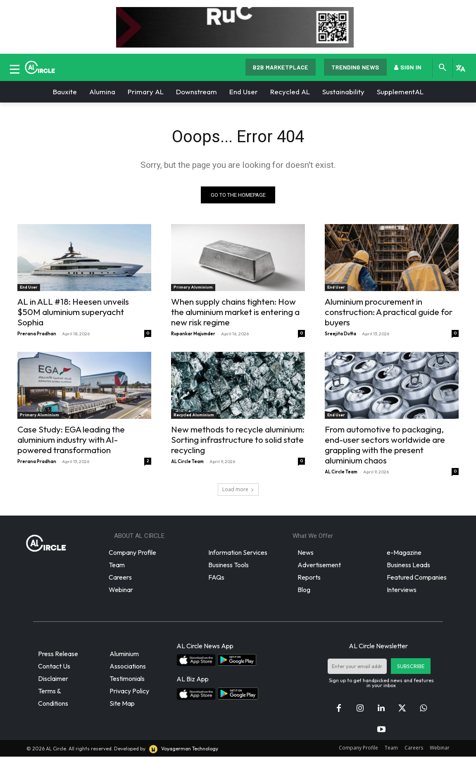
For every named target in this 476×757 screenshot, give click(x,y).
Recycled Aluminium (194, 415)
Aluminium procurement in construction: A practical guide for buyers (388, 311)
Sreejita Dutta (340, 334)
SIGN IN (407, 67)
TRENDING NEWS (355, 67)
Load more (238, 489)
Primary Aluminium (193, 287)
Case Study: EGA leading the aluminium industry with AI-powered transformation (71, 439)
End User (29, 287)
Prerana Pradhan (36, 334)
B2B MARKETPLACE (280, 67)
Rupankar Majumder (193, 334)
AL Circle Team (187, 461)
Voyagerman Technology (183, 748)
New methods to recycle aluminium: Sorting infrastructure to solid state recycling (238, 439)
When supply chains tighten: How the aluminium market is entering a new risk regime (235, 311)
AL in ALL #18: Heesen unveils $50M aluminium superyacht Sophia (73, 311)
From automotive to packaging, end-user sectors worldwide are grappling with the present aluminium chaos (385, 445)
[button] (442, 68)
